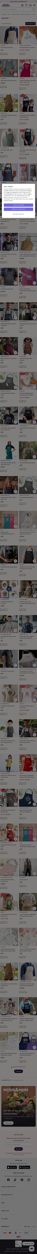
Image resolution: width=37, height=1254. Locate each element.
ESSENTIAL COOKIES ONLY (18, 209)
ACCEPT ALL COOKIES (18, 205)
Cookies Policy (18, 197)
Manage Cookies (18, 214)
